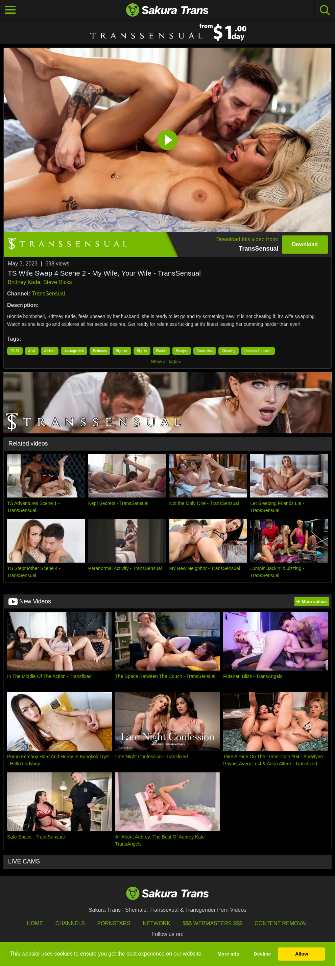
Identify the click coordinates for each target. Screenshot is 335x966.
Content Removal (281, 923)
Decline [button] (262, 954)
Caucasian (205, 351)
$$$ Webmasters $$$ (212, 923)
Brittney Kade (24, 282)
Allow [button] (301, 954)
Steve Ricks (57, 282)
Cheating (228, 351)
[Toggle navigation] (10, 10)
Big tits (142, 351)
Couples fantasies (257, 351)
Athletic (49, 351)
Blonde (161, 351)
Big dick (122, 351)
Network (156, 923)
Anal (31, 351)
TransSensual (48, 293)
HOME (35, 923)
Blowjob (182, 351)
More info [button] (228, 954)
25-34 (14, 351)
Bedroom (100, 351)
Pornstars (113, 923)
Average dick (74, 351)
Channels (70, 923)
